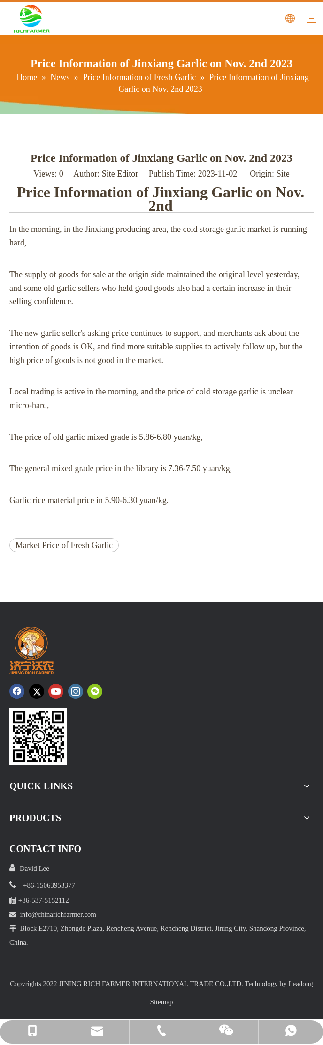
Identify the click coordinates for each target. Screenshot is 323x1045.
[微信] (94, 691)
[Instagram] (75, 691)
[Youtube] (55, 691)
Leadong (300, 983)
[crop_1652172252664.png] (38, 736)
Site (283, 173)
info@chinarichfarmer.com (58, 914)
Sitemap (161, 1002)
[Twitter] (36, 691)
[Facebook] (16, 691)
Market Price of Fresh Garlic (64, 545)
